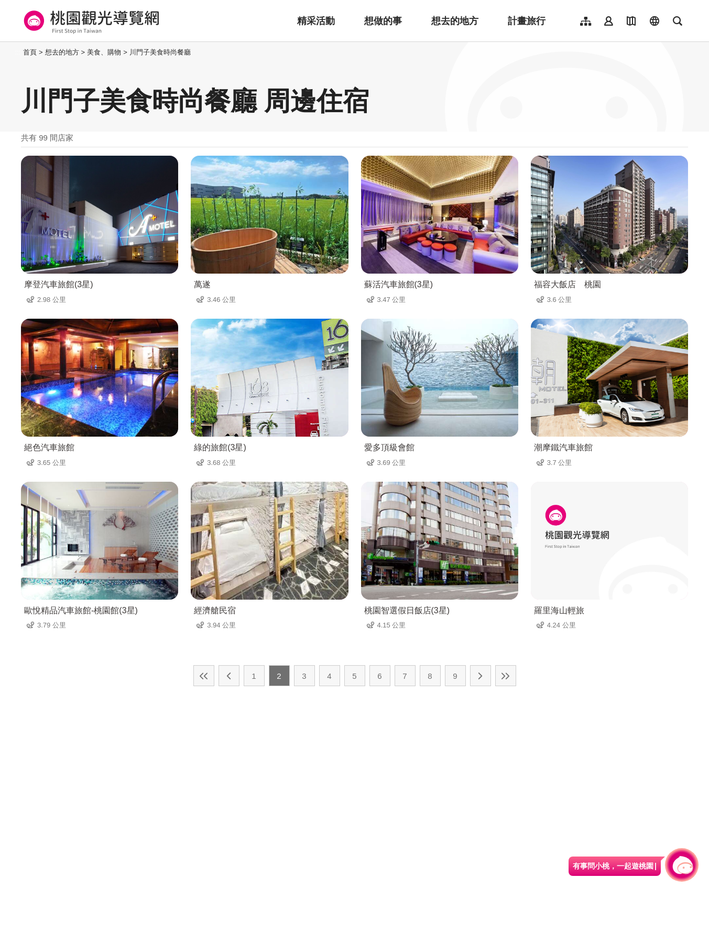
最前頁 (203, 675)
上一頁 (229, 675)
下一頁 (480, 675)
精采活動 (316, 21)
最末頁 (505, 675)
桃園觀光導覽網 (90, 21)
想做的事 (383, 21)
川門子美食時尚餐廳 (160, 52)
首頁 (30, 52)
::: (18, 52)
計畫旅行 (527, 21)
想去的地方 (454, 21)
